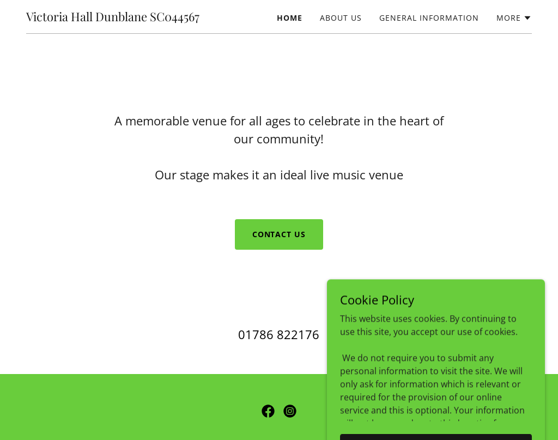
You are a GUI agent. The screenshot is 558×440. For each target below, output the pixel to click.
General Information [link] (429, 18)
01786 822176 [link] (278, 334)
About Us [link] (341, 18)
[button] (514, 18)
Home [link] (289, 18)
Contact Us (279, 234)
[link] (112, 18)
